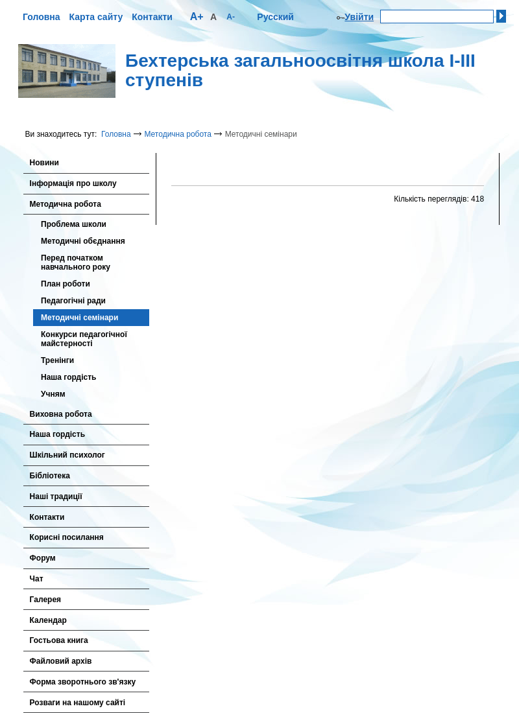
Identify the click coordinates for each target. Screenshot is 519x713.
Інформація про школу (73, 183)
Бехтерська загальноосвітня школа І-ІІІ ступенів (300, 71)
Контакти (152, 17)
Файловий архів (61, 661)
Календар (48, 620)
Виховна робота (61, 414)
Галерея (45, 599)
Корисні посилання (67, 537)
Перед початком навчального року (75, 262)
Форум (43, 558)
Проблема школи (73, 224)
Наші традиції (56, 496)
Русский (275, 17)
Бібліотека (50, 475)
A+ (197, 16)
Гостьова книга (59, 640)
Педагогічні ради (73, 300)
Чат (36, 578)
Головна (41, 17)
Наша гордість (68, 377)
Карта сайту (96, 17)
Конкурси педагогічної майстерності (84, 339)
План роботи (65, 283)
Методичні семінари (79, 317)
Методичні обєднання (83, 241)
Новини (44, 162)
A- (230, 16)
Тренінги (57, 360)
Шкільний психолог (67, 455)
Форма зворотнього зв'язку (83, 681)
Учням (53, 394)
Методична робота (177, 134)
